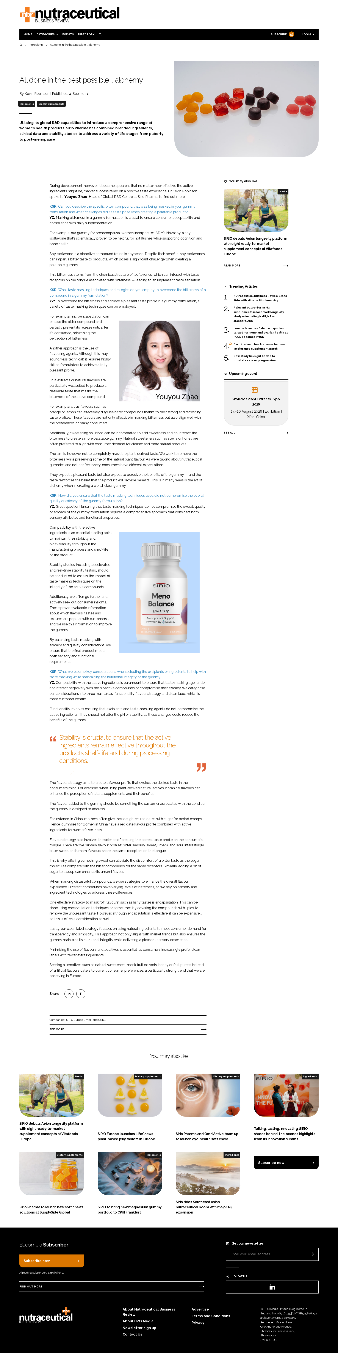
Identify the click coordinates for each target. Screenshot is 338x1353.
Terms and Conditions (211, 1316)
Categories (45, 34)
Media (283, 191)
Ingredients (27, 104)
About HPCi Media (138, 1321)
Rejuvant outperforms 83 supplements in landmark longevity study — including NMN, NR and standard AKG (258, 314)
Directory (86, 34)
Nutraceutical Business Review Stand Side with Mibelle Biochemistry (260, 298)
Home (28, 34)
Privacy (198, 1323)
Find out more (30, 1286)
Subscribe (282, 35)
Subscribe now (271, 1163)
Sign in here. (56, 1272)
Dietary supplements (51, 104)
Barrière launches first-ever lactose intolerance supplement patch (259, 346)
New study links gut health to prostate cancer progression (254, 358)
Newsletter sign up (139, 1328)
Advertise (200, 1309)
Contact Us (132, 1334)
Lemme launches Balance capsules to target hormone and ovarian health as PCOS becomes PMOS (260, 332)
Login (306, 34)
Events (68, 34)
